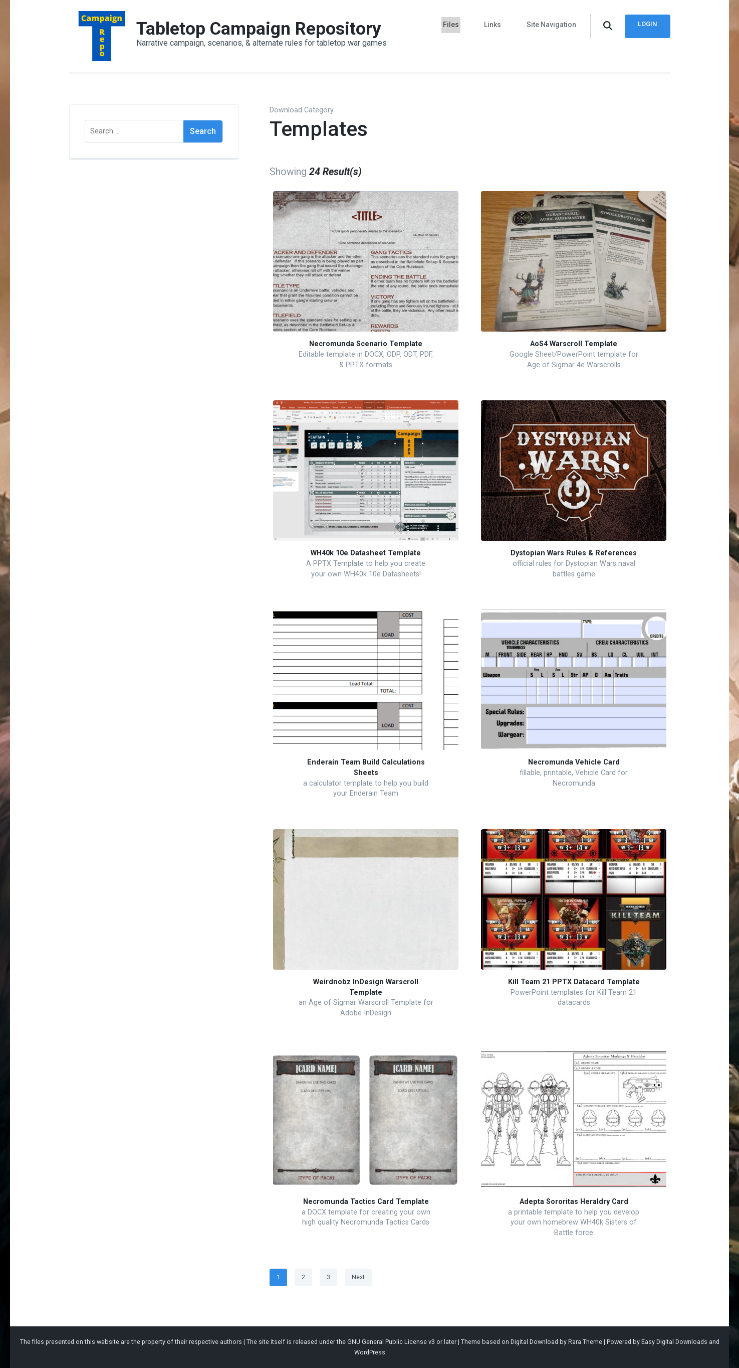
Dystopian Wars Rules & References (574, 553)
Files (457, 24)
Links (496, 24)
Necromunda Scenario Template (365, 344)
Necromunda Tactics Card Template (366, 1201)
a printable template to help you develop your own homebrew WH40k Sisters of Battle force (573, 1222)
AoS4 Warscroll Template (573, 344)
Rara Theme (585, 1341)
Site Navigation (551, 24)
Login (646, 24)
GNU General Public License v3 (391, 1341)
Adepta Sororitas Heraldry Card (574, 1201)
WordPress (369, 1352)
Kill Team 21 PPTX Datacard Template (574, 982)
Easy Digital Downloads (674, 1341)
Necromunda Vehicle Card (574, 762)
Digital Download (534, 1341)
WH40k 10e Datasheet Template (366, 553)
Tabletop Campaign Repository (259, 28)
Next (358, 1277)
